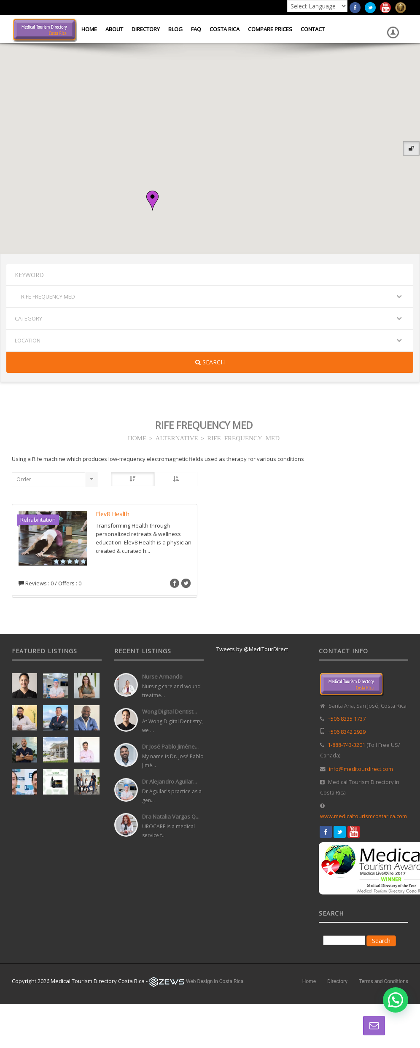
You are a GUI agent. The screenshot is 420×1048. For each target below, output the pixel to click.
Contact (313, 29)
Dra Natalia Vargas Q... (170, 816)
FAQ (196, 29)
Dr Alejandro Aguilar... (169, 781)
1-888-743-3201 (346, 745)
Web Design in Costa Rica (214, 981)
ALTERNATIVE (177, 437)
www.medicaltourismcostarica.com (363, 816)
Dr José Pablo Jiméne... (170, 746)
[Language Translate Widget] (317, 6)
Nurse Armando (162, 676)
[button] (152, 201)
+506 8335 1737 (347, 718)
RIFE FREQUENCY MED (243, 437)
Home (89, 29)
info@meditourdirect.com (361, 769)
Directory (146, 29)
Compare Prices (270, 29)
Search (210, 362)
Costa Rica (225, 29)
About (114, 29)
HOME (137, 437)
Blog (175, 29)
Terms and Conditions (383, 981)
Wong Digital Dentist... (169, 711)
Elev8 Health (112, 514)
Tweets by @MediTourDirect (252, 649)
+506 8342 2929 (347, 731)
